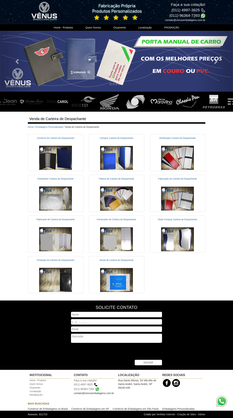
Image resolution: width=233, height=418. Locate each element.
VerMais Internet (165, 414)
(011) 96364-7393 (184, 15)
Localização (145, 27)
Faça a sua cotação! (188, 4)
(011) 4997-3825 (185, 10)
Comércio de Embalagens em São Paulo (136, 408)
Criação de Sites (186, 414)
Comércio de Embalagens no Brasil (48, 408)
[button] (17, 61)
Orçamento (119, 27)
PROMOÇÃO (171, 27)
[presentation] (98, 352)
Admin (201, 414)
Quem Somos (93, 27)
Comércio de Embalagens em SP (90, 408)
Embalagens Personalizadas (49, 127)
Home (31, 127)
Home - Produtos (63, 27)
